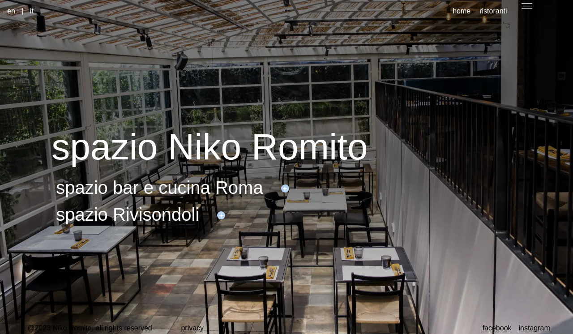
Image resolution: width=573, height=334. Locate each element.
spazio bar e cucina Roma (159, 187)
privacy (192, 328)
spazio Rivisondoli (127, 214)
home (461, 11)
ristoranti (493, 11)
